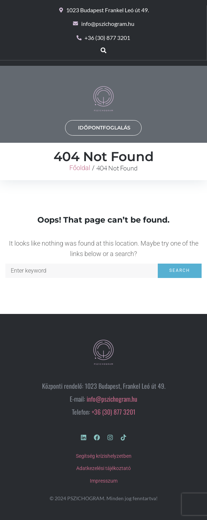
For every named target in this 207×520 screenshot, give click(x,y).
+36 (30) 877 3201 (113, 411)
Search (179, 270)
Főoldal (79, 168)
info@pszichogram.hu (112, 398)
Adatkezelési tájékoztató (103, 468)
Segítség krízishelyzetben (104, 456)
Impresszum (104, 481)
